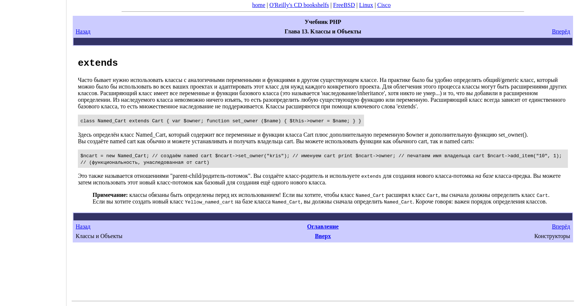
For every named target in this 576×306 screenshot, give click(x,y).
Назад (83, 31)
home (259, 5)
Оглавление (323, 226)
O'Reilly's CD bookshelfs (299, 5)
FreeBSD (344, 5)
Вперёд (561, 31)
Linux (366, 5)
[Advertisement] (33, 150)
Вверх (323, 236)
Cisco (383, 5)
